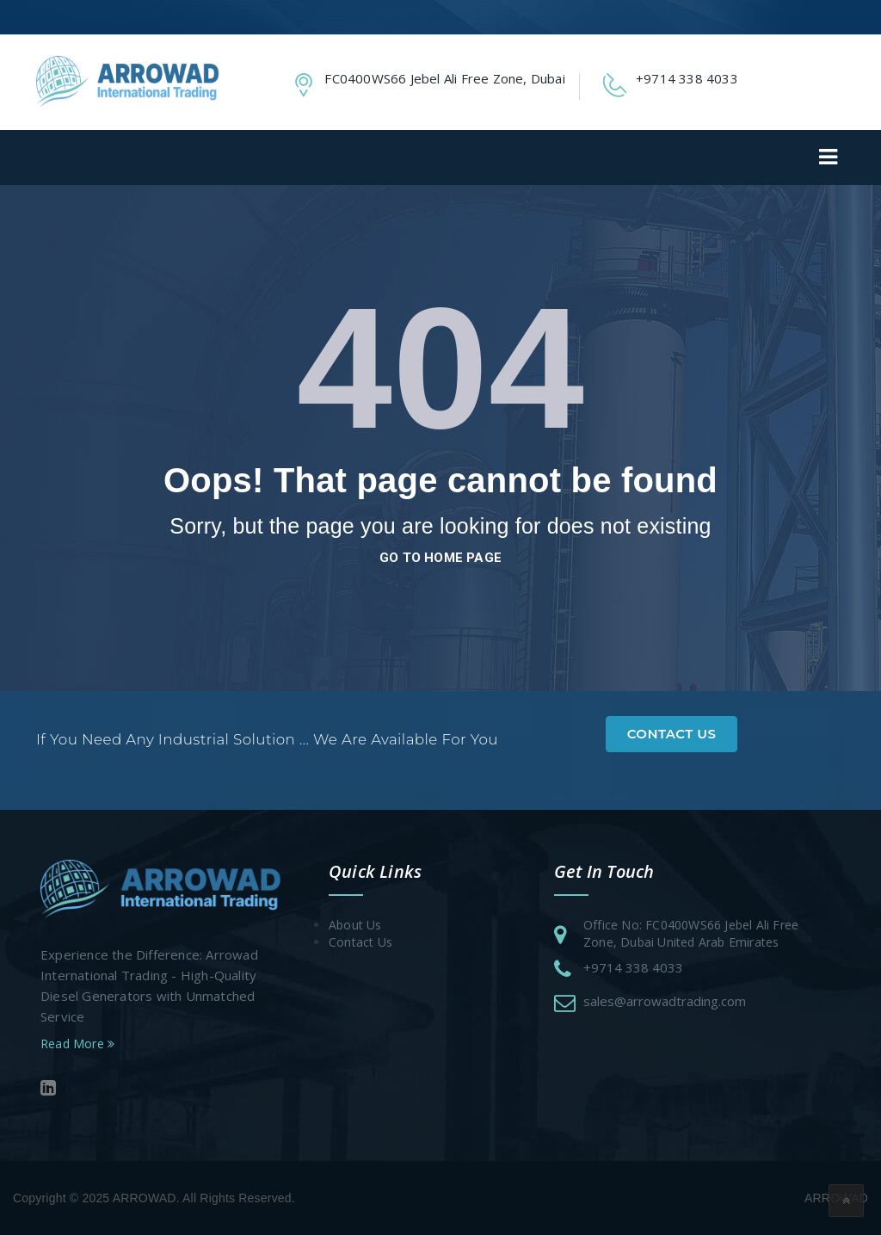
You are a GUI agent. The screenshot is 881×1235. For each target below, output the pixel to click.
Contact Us (672, 734)
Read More (77, 1043)
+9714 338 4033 (633, 967)
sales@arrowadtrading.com (664, 1001)
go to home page (440, 557)
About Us (355, 925)
